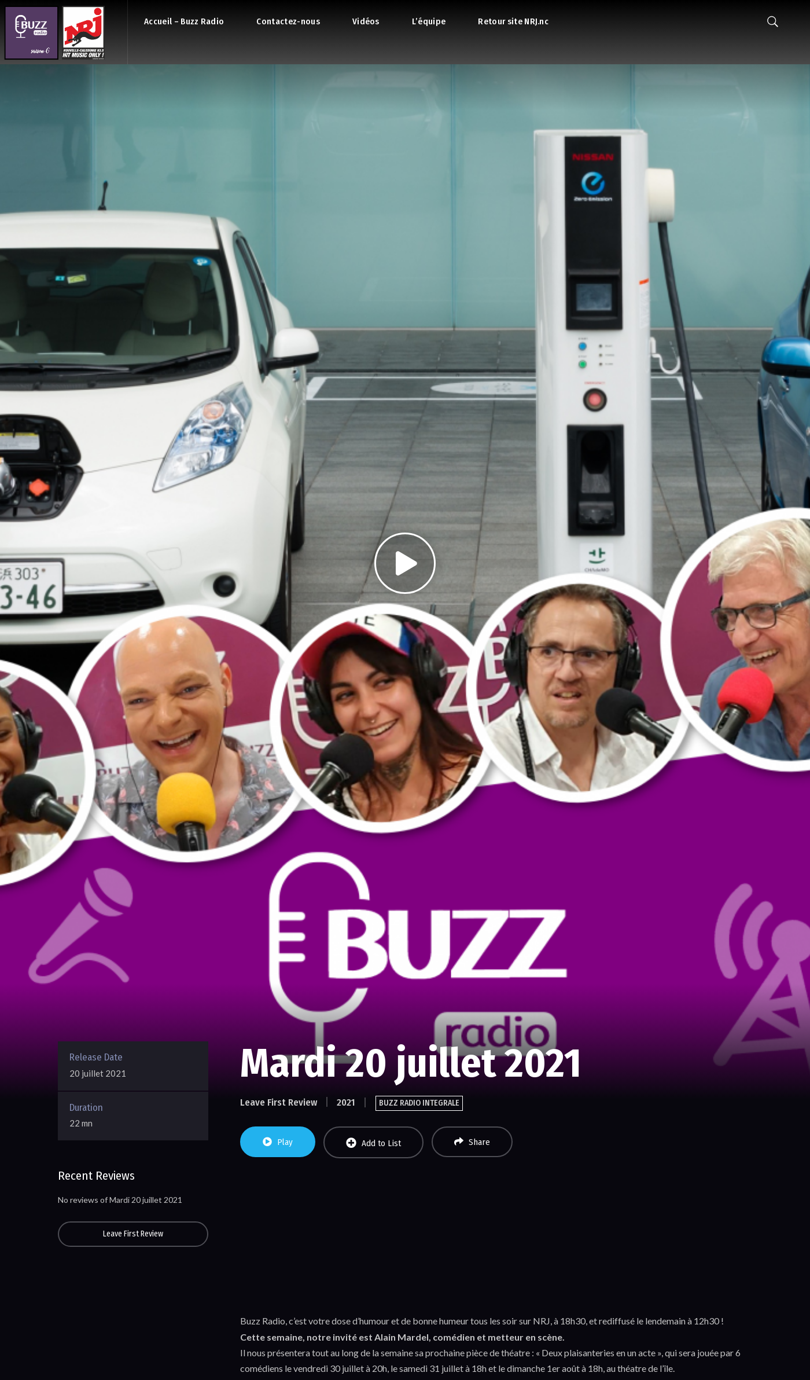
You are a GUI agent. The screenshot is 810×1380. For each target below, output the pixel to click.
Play (278, 1142)
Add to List (373, 1142)
